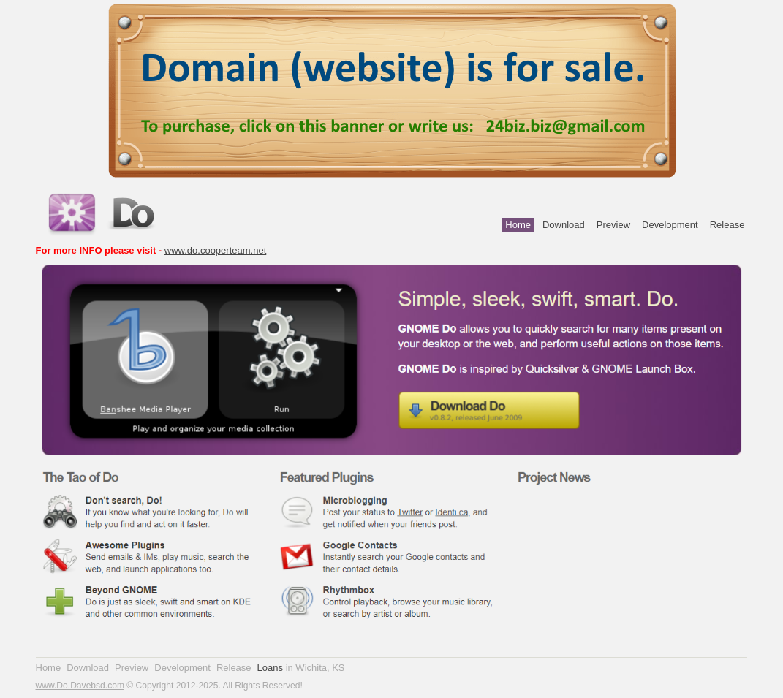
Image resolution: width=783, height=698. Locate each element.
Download (563, 224)
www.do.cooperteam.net (215, 250)
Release (727, 224)
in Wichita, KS (315, 667)
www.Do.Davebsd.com (80, 685)
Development (670, 224)
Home (518, 224)
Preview (613, 224)
